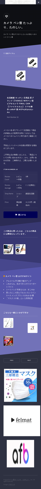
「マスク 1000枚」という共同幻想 (19, 298)
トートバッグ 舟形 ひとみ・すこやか (20, 289)
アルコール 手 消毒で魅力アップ (18, 281)
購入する (22, 215)
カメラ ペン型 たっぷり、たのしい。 (17, 480)
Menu (38, 2)
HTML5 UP (11, 484)
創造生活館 (30, 193)
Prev (11, 360)
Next (29, 360)
